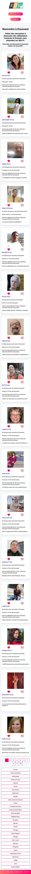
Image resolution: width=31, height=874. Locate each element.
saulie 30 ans (6, 606)
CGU (11, 872)
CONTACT (27, 872)
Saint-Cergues (15, 833)
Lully (15, 863)
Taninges (15, 830)
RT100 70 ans (6, 296)
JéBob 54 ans (6, 341)
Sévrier (15, 826)
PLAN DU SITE (18, 872)
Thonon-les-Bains (15, 773)
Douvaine (15, 820)
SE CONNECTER (15, 19)
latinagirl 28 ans (6, 650)
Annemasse (15, 776)
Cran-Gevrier (15, 790)
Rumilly (15, 796)
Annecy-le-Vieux (15, 779)
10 (20, 763)
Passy (15, 803)
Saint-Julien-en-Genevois (15, 800)
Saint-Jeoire (15, 840)
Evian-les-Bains (15, 813)
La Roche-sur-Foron (15, 806)
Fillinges (15, 837)
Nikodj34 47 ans (7, 252)
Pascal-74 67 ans (7, 518)
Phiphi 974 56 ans (7, 208)
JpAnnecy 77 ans (7, 562)
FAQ (8, 872)
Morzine (15, 843)
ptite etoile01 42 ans (8, 120)
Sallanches (15, 793)
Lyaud (15, 850)
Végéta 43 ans (6, 164)
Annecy (15, 769)
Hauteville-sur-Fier (15, 853)
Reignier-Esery (15, 816)
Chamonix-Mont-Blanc (15, 810)
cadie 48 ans (6, 473)
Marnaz (15, 823)
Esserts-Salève (15, 867)
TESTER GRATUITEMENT (15, 13)
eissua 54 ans (6, 75)
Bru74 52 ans (6, 385)
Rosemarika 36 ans (7, 694)
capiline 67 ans (6, 429)
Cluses (15, 786)
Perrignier (15, 847)
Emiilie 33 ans (6, 739)
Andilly (16, 860)
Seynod (15, 783)
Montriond (15, 857)
